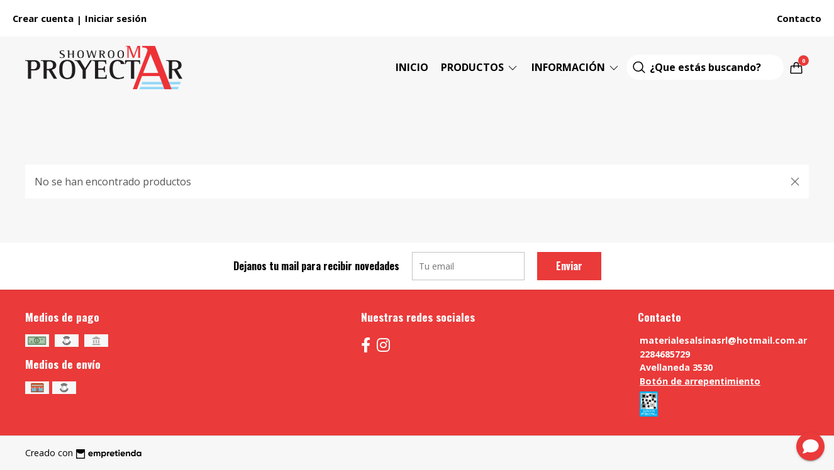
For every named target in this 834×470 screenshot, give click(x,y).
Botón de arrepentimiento (700, 381)
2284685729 (665, 354)
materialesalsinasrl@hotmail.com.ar (723, 340)
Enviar (569, 265)
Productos (480, 67)
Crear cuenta (43, 18)
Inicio (412, 67)
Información (575, 67)
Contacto (799, 18)
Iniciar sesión (116, 18)
